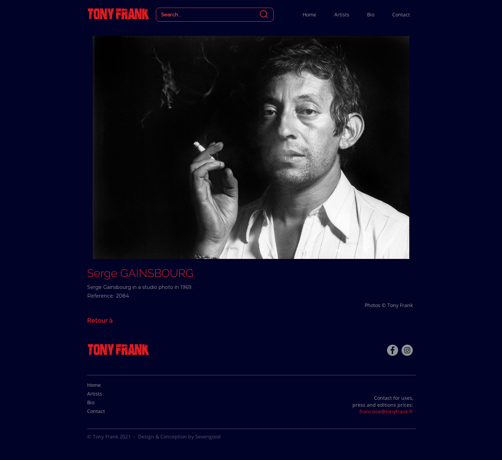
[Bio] (104, 402)
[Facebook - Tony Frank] (392, 350)
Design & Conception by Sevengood (179, 436)
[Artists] (104, 394)
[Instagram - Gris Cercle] (407, 350)
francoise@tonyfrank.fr (386, 411)
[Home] (104, 385)
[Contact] (104, 411)
